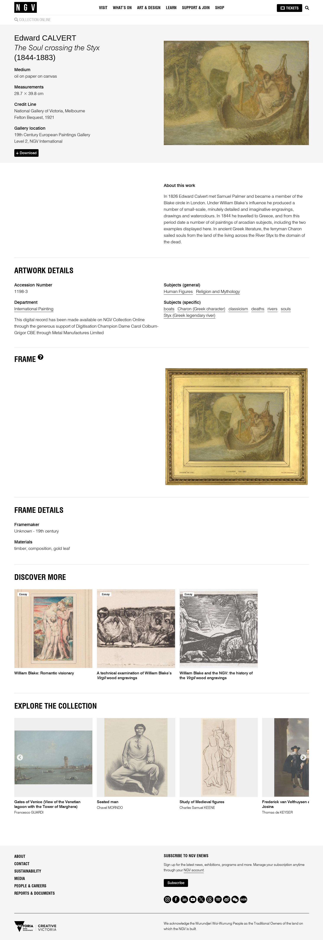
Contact (21, 864)
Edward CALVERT (45, 38)
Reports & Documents (34, 894)
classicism (238, 309)
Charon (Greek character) (201, 309)
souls (286, 309)
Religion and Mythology (218, 292)
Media (19, 879)
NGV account (194, 870)
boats (169, 309)
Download (26, 153)
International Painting (34, 309)
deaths (257, 309)
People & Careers (30, 886)
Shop (219, 8)
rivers (273, 309)
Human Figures (178, 292)
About (19, 857)
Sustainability (27, 871)
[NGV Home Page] (25, 7)
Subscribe (175, 883)
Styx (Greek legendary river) (189, 316)
